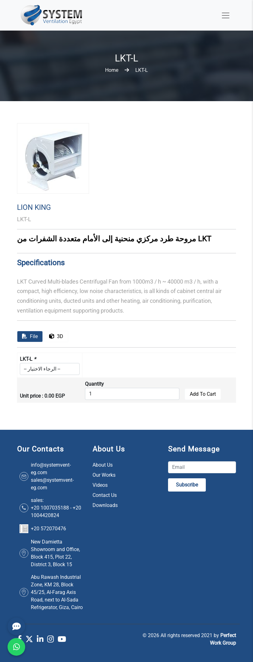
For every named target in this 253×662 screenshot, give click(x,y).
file (30, 336)
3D (56, 336)
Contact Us (105, 495)
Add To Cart (203, 394)
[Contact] (16, 626)
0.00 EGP (54, 396)
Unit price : (31, 396)
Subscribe (187, 485)
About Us (103, 465)
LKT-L (28, 359)
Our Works (104, 475)
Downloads (105, 505)
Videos (100, 485)
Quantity (94, 384)
